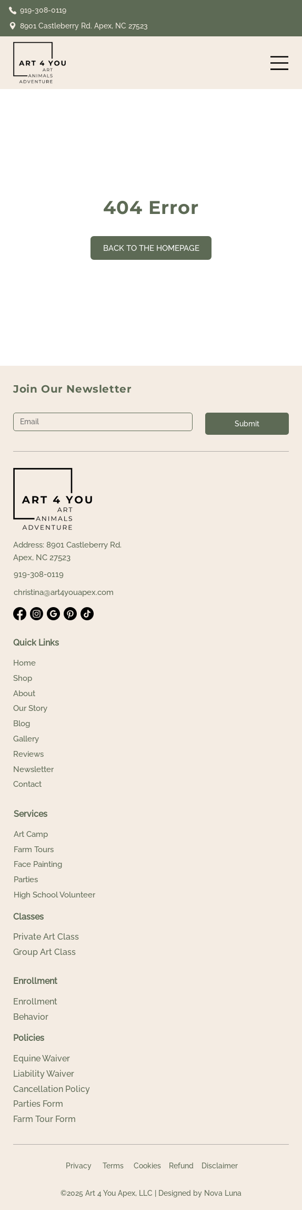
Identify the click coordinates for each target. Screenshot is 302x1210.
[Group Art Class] (55, 952)
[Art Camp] (56, 834)
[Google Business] (53, 613)
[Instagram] (36, 613)
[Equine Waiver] (55, 1059)
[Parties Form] (55, 1104)
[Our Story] (55, 708)
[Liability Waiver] (55, 1074)
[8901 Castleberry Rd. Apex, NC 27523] (79, 26)
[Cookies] (147, 1166)
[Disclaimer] (219, 1166)
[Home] (55, 663)
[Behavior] (55, 1017)
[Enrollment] (55, 1002)
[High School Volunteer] (61, 895)
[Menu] (279, 63)
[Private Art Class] (55, 937)
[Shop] (55, 678)
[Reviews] (55, 754)
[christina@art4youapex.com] (71, 592)
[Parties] (56, 879)
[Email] (100, 422)
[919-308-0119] (42, 10)
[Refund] (181, 1166)
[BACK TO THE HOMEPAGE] (151, 248)
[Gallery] (55, 739)
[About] (55, 693)
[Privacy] (79, 1166)
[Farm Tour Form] (55, 1119)
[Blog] (55, 723)
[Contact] (55, 784)
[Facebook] (19, 613)
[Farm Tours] (56, 849)
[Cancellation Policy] (55, 1089)
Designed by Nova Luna (199, 1193)
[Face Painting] (56, 864)
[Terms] (113, 1166)
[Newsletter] (55, 769)
